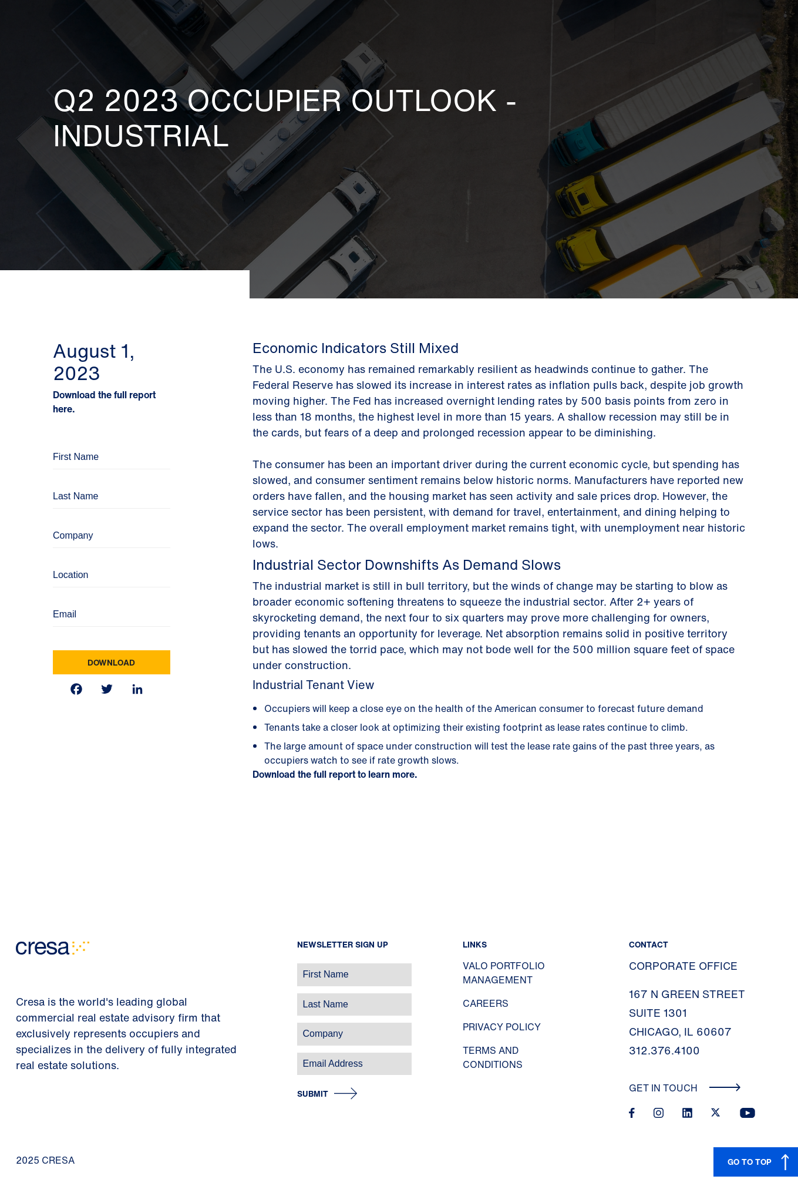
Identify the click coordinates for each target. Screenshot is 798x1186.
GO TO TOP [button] (750, 1161)
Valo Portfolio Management (504, 973)
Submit (312, 1094)
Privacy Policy (502, 1027)
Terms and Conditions (493, 1057)
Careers (486, 1003)
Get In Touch (685, 1088)
